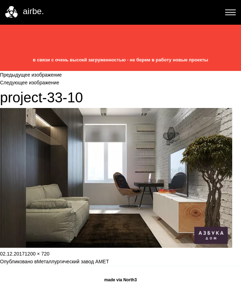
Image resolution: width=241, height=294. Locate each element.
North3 (130, 279)
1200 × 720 (37, 254)
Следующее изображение (29, 82)
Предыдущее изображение (31, 75)
